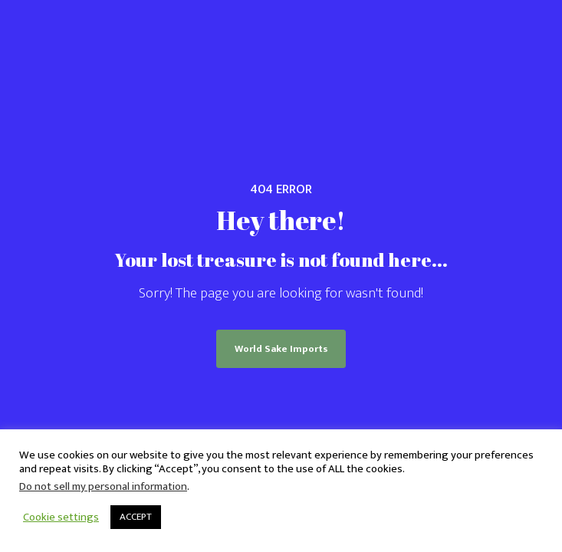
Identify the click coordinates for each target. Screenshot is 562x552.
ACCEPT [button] (136, 516)
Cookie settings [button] (61, 517)
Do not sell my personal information (103, 486)
